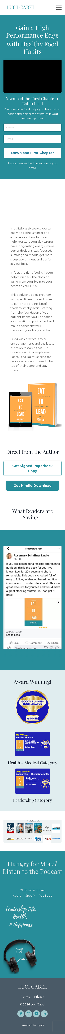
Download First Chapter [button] (32, 153)
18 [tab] (38, 655)
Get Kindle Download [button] (33, 486)
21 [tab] (55, 655)
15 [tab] (21, 655)
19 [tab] (43, 655)
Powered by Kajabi (32, 1025)
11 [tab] (60, 650)
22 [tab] (60, 655)
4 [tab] (21, 650)
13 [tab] (10, 655)
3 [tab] (16, 650)
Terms (25, 996)
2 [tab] (10, 650)
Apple (17, 895)
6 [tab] (32, 650)
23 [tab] (32, 660)
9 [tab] (49, 650)
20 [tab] (49, 655)
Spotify (30, 895)
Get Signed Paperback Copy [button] (32, 468)
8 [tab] (43, 650)
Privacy (39, 996)
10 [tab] (55, 650)
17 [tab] (32, 655)
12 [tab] (5, 655)
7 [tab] (38, 650)
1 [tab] (5, 650)
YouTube (45, 895)
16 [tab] (27, 655)
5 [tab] (27, 650)
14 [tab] (16, 655)
